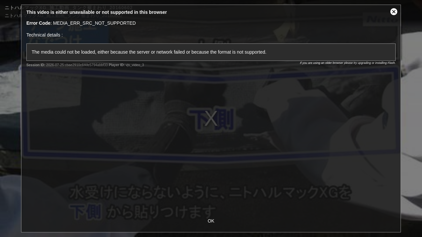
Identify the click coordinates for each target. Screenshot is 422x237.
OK (211, 221)
